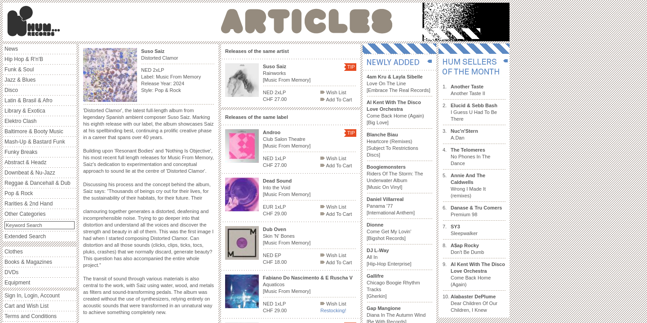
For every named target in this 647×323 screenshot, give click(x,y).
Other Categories (24, 214)
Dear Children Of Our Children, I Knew (474, 303)
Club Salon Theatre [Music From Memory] (286, 139)
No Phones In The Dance (470, 156)
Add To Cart (336, 99)
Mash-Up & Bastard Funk (34, 142)
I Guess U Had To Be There (474, 112)
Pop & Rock (18, 193)
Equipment (17, 282)
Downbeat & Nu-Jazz (29, 173)
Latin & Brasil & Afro (28, 100)
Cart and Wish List (26, 306)
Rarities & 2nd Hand (28, 204)
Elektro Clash (20, 121)
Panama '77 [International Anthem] (391, 205)
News (11, 49)
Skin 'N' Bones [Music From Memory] (286, 236)
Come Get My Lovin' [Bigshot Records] (389, 231)
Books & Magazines (28, 262)
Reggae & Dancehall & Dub (37, 183)
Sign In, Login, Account (32, 295)
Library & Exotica (24, 111)
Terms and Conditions (30, 316)
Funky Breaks (20, 152)
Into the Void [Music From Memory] (286, 187)
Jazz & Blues (19, 80)
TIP (351, 67)
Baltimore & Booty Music (33, 131)
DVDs (11, 272)
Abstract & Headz (25, 162)
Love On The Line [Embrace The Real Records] (398, 83)
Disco (11, 90)
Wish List (333, 92)
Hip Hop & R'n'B (23, 59)
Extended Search (25, 236)
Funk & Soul (19, 69)
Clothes (13, 252)
